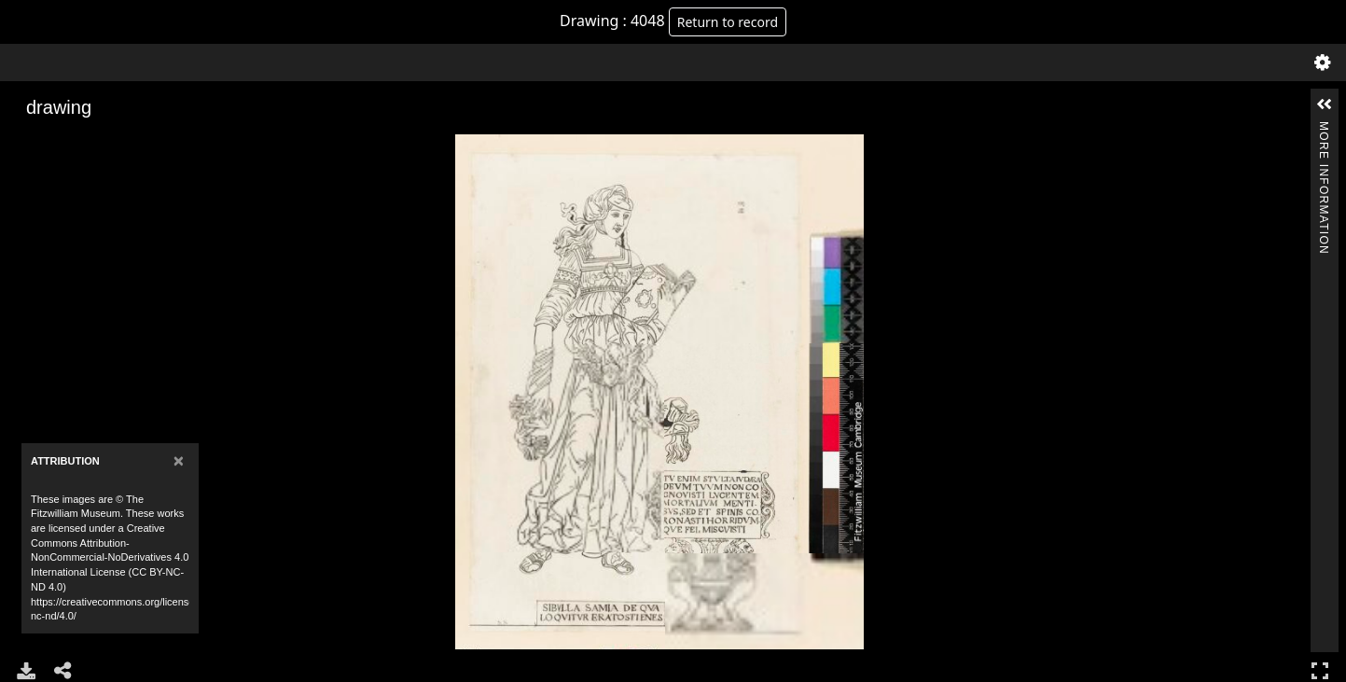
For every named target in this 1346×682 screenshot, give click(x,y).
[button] (1324, 104)
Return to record (727, 22)
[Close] (178, 460)
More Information (1323, 129)
